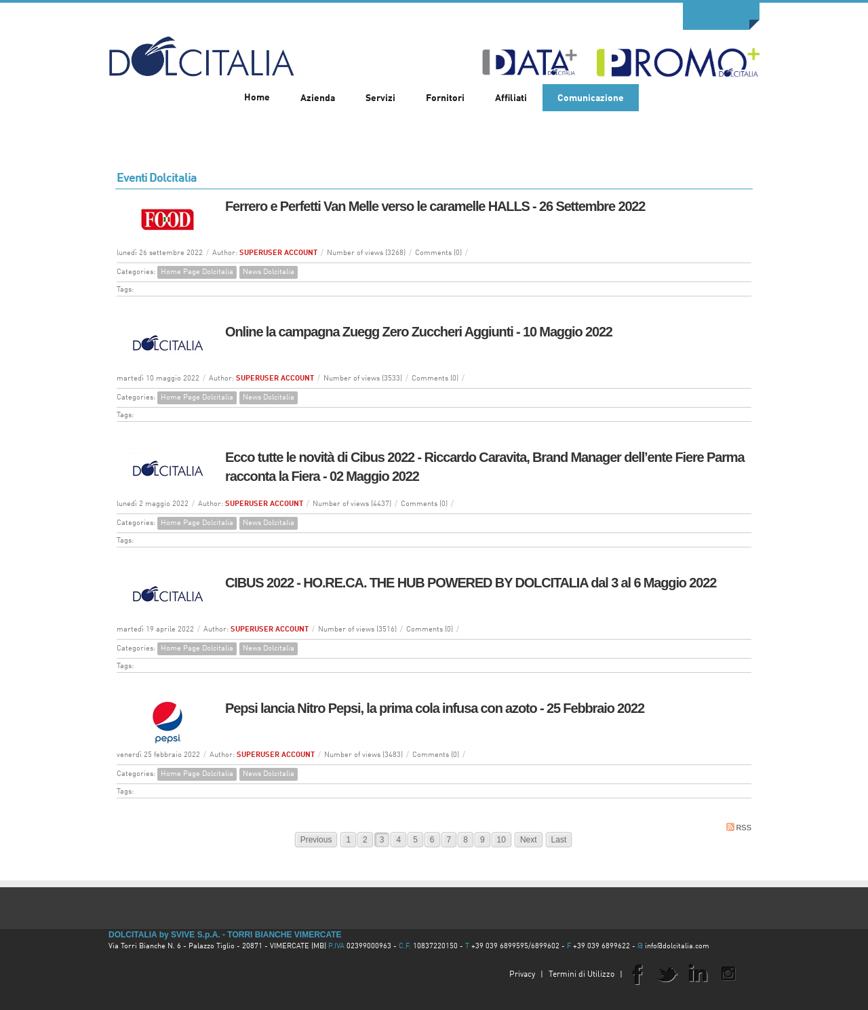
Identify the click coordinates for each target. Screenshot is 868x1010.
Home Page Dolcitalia (197, 272)
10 (501, 839)
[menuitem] (317, 97)
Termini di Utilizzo (581, 975)
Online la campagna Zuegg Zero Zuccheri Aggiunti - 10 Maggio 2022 (418, 331)
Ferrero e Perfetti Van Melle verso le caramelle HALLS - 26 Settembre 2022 (435, 206)
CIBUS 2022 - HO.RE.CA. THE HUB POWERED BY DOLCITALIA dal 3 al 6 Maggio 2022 (470, 582)
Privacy (522, 975)
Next (528, 839)
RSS (738, 827)
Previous (316, 839)
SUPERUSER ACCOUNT (278, 253)
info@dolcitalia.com (677, 946)
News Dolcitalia (268, 272)
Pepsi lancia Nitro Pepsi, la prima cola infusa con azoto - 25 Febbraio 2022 (434, 708)
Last (559, 839)
